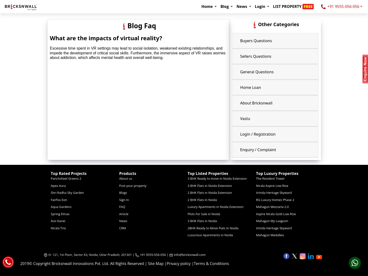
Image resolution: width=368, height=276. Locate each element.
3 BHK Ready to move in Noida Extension (217, 178)
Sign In (124, 200)
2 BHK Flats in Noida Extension (210, 192)
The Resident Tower (270, 178)
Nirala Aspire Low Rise (272, 186)
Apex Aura (58, 186)
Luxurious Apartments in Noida (210, 235)
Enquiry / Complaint (258, 149)
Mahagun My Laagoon (272, 221)
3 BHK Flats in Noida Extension (210, 186)
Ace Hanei (58, 221)
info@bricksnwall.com (189, 255)
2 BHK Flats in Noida (202, 200)
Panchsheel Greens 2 (66, 178)
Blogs (123, 192)
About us (125, 178)
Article (123, 214)
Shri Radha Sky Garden (67, 192)
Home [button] (207, 6)
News (123, 221)
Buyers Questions (256, 40)
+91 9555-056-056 (339, 7)
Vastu (245, 118)
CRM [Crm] (122, 228)
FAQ (122, 207)
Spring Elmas (60, 214)
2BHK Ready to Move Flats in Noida (213, 228)
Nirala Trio (58, 228)
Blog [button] (225, 6)
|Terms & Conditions (210, 263)
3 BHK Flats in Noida (202, 221)
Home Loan (250, 87)
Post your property (133, 186)
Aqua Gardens (61, 207)
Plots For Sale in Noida (204, 214)
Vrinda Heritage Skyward (274, 192)
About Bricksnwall (256, 103)
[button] (295, 6)
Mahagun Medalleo (270, 235)
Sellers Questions (255, 56)
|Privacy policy (177, 263)
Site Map (156, 263)
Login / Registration (258, 134)
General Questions (257, 72)
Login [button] (260, 6)
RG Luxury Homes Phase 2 (275, 200)
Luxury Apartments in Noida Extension (216, 207)
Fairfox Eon (59, 200)
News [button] (242, 6)
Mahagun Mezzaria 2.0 (272, 207)
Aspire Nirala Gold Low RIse (276, 214)
